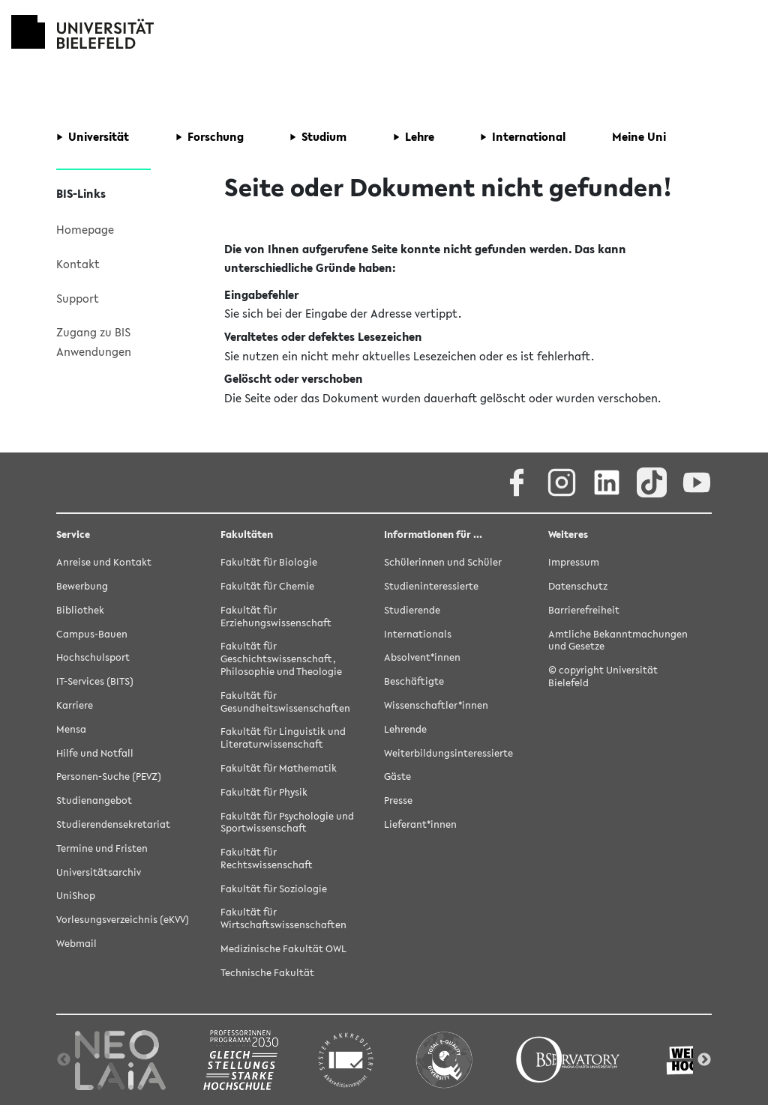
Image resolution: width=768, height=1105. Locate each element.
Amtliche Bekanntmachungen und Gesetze (618, 640)
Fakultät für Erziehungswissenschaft (276, 616)
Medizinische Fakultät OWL (283, 949)
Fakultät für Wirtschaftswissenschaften (283, 918)
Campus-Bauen (92, 634)
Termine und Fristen (102, 848)
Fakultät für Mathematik (278, 768)
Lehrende (405, 729)
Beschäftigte (414, 681)
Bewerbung (82, 586)
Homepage (85, 229)
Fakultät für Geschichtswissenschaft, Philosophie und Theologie (281, 659)
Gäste (397, 776)
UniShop (75, 895)
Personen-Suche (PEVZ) (108, 776)
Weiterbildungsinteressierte (448, 753)
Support (77, 298)
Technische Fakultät (267, 973)
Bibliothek (80, 610)
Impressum (573, 562)
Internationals (418, 634)
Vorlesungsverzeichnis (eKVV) (122, 919)
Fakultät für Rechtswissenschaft (266, 858)
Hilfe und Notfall (95, 753)
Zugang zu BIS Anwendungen (93, 342)
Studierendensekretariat (113, 824)
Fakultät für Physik (264, 792)
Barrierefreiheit (584, 610)
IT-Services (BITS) (95, 681)
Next (704, 1060)
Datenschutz (578, 586)
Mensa (71, 729)
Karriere (74, 705)
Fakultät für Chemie (267, 586)
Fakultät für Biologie (268, 562)
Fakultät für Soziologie (273, 889)
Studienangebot (94, 800)
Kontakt (78, 263)
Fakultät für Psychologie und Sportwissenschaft (287, 822)
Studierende (412, 610)
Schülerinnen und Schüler (443, 562)
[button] (92, 137)
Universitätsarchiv (98, 872)
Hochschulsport (93, 657)
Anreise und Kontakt (104, 562)
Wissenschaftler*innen (436, 705)
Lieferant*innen (420, 824)
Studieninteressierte (431, 586)
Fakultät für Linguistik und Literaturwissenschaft (283, 737)
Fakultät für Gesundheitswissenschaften (285, 701)
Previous (63, 1060)
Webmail (76, 943)
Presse (398, 800)
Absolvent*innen (422, 657)
